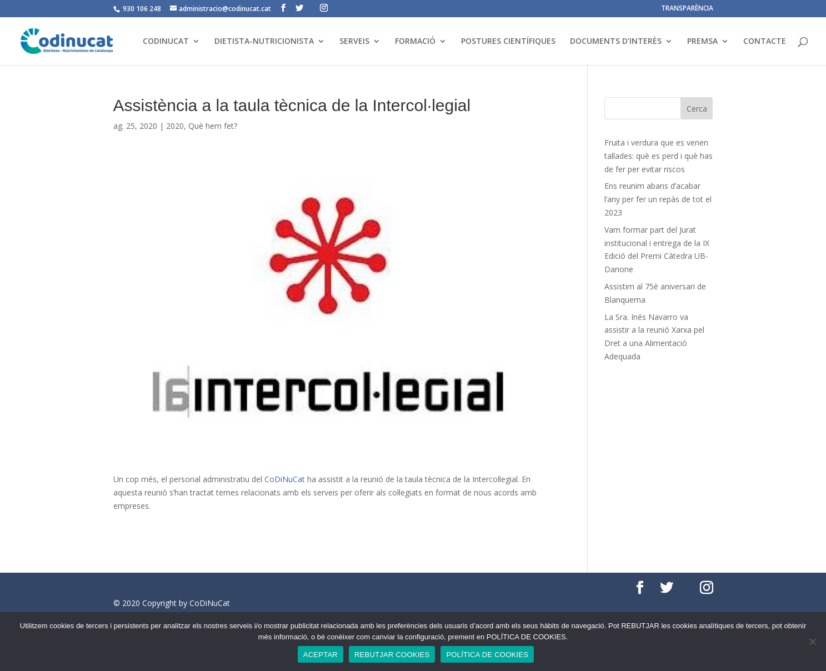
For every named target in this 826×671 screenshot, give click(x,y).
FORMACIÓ (415, 41)
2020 (175, 126)
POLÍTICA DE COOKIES (487, 654)
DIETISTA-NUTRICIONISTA (264, 41)
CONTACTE (764, 41)
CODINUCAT (166, 41)
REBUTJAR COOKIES (391, 654)
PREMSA (702, 41)
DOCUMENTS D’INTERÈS (616, 41)
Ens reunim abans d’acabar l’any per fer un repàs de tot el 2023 (658, 199)
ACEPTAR (320, 654)
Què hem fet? (212, 126)
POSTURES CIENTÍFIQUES (508, 41)
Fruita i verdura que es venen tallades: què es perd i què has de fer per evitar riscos (658, 155)
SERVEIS (354, 41)
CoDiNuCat (284, 479)
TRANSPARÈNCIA (687, 9)
